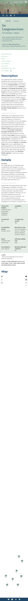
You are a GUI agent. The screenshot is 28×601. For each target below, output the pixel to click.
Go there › (6, 71)
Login (15, 2)
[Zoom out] (26, 285)
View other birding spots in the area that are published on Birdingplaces (13, 263)
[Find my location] (2, 276)
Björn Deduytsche (14, 44)
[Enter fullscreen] (26, 280)
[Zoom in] (26, 283)
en (20, 2)
